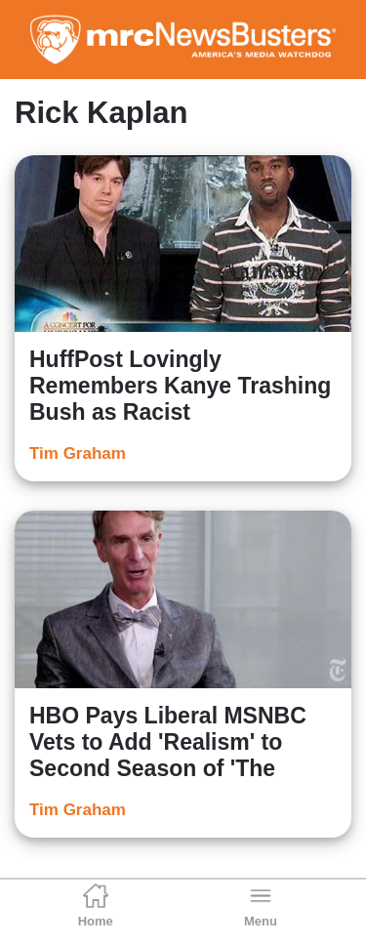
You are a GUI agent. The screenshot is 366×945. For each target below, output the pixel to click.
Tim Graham (77, 453)
